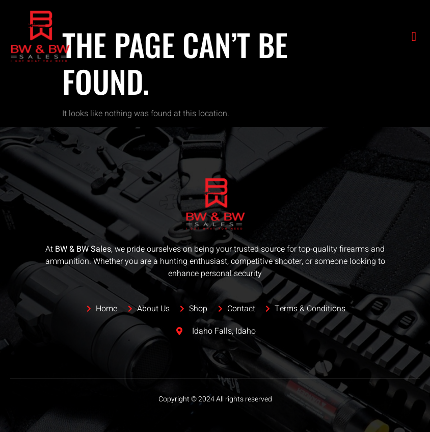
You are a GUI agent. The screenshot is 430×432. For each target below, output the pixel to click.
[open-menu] (414, 36)
